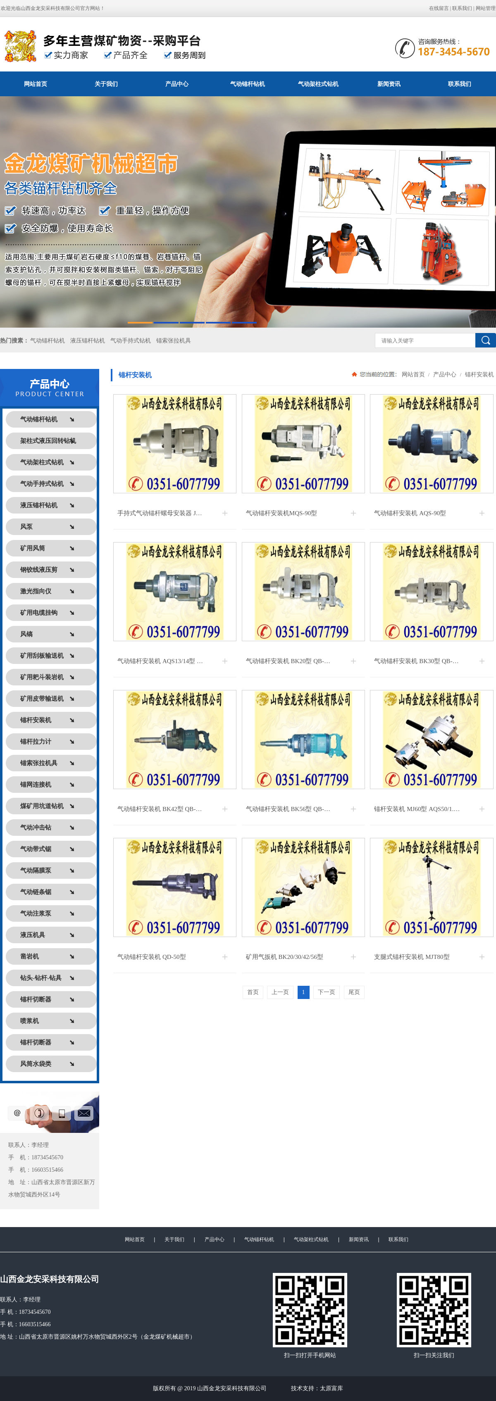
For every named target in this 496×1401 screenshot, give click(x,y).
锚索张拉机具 (173, 341)
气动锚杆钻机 (247, 84)
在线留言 (439, 8)
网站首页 (35, 84)
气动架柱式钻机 (318, 84)
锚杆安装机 (478, 374)
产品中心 (176, 84)
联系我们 (462, 8)
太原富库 (331, 1388)
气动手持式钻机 (130, 341)
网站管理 (486, 8)
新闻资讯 (389, 84)
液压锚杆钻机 (87, 341)
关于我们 (106, 84)
